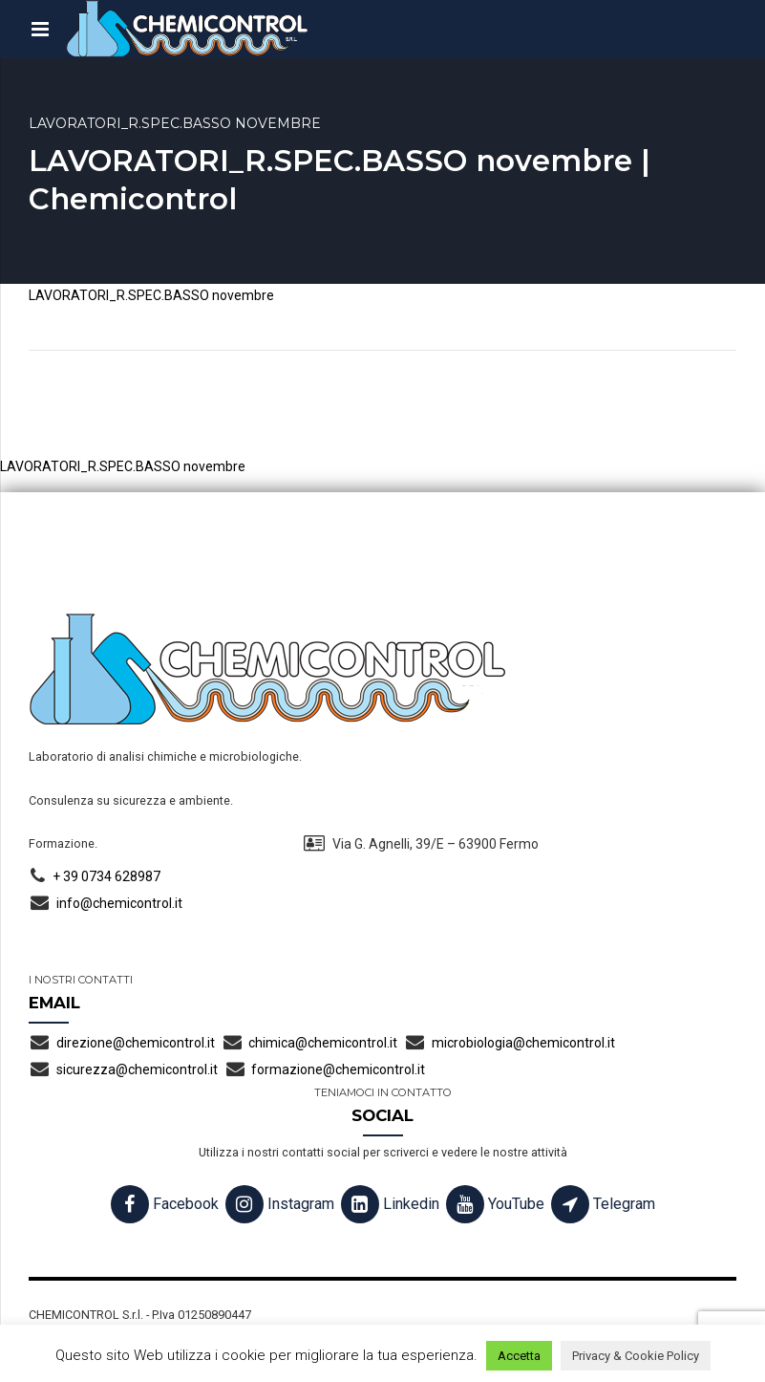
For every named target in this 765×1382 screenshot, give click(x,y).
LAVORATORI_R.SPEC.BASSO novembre (151, 295)
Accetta (519, 1356)
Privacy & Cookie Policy (635, 1356)
